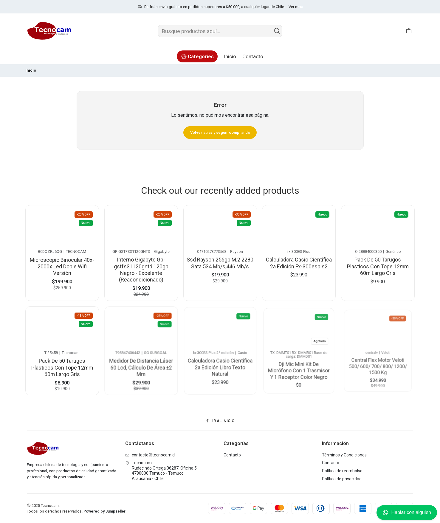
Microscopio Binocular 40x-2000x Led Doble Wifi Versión (62, 265)
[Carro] (409, 31)
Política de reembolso (342, 470)
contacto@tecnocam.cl (150, 455)
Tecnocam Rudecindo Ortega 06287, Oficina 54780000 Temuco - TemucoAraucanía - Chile (161, 470)
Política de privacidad (342, 478)
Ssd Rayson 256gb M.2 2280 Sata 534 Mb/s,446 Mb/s (220, 260)
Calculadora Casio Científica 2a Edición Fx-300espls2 (299, 259)
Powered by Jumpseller (104, 511)
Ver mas (296, 6)
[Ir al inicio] (220, 421)
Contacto (232, 455)
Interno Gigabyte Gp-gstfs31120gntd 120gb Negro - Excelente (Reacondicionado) (141, 267)
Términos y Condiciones (344, 455)
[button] (197, 56)
